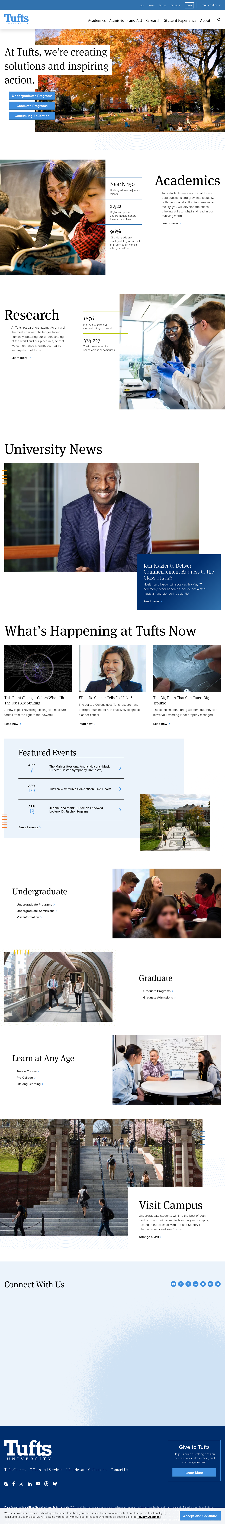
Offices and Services (46, 1450)
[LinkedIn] (195, 1265)
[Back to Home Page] (28, 1431)
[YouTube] (203, 1265)
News (152, 5)
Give (189, 5)
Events (162, 5)
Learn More (194, 1453)
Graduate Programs (32, 105)
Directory (176, 5)
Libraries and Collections (86, 1450)
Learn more (170, 223)
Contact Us (119, 1450)
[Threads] (210, 1265)
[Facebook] (181, 1265)
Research (152, 20)
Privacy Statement (149, 1517)
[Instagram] (173, 1265)
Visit (142, 5)
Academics (97, 20)
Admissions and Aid (125, 20)
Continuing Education (32, 115)
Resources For (208, 5)
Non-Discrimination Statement (155, 1504)
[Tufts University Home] (16, 19)
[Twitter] (188, 1265)
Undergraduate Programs (32, 95)
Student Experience (180, 20)
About (205, 20)
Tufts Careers (14, 1450)
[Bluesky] (218, 1265)
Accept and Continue (200, 1515)
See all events (28, 825)
